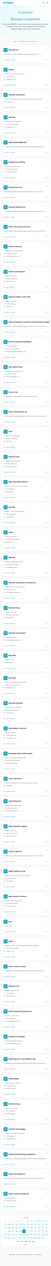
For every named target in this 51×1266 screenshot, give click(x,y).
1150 (9, 1238)
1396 (26, 1241)
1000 (31, 1235)
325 (28, 1224)
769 (20, 1231)
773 (35, 1231)
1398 (33, 1241)
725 (43, 1228)
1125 (5, 1238)
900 (16, 1235)
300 (24, 1224)
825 (5, 1235)
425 (43, 1224)
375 (35, 1224)
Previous (25, 1218)
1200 (16, 1238)
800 (46, 1231)
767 (13, 1231)
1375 (42, 1238)
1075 (42, 1235)
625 (28, 1228)
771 (28, 1231)
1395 (22, 1241)
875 (13, 1235)
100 (39, 1221)
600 (24, 1228)
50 (31, 1221)
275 (20, 1224)
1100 (46, 1235)
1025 (35, 1235)
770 (24, 1231)
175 (5, 1224)
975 (28, 1235)
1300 (31, 1238)
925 (20, 1235)
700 (39, 1228)
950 (24, 1235)
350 (31, 1224)
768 (16, 1231)
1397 (29, 1241)
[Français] (43, 2)
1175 (13, 1238)
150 (46, 1221)
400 (39, 1224)
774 (39, 1231)
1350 (39, 1238)
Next (26, 1245)
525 (13, 1228)
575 (20, 1228)
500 (9, 1228)
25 (27, 1221)
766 (9, 1231)
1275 (28, 1238)
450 (46, 1224)
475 (5, 1228)
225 (13, 1224)
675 (35, 1228)
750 (46, 1228)
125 (42, 1221)
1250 (24, 1238)
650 (31, 1228)
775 (43, 1231)
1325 (35, 1238)
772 (31, 1231)
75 (35, 1221)
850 (9, 1235)
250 (16, 1224)
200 (9, 1224)
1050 (39, 1235)
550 (16, 1228)
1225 (20, 1238)
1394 (18, 1241)
